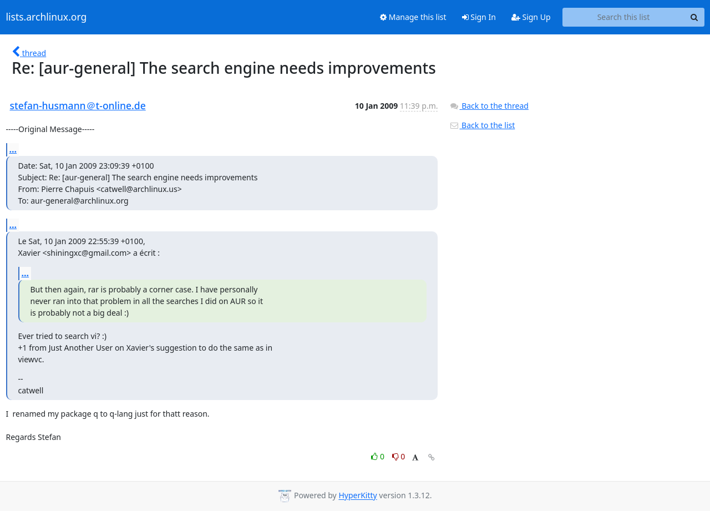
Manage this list (413, 17)
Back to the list (482, 125)
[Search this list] (623, 17)
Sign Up (531, 17)
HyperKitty (357, 495)
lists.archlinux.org (46, 17)
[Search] (694, 17)
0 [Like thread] (378, 456)
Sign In (479, 17)
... (13, 149)
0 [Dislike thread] (398, 456)
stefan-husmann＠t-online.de (78, 105)
